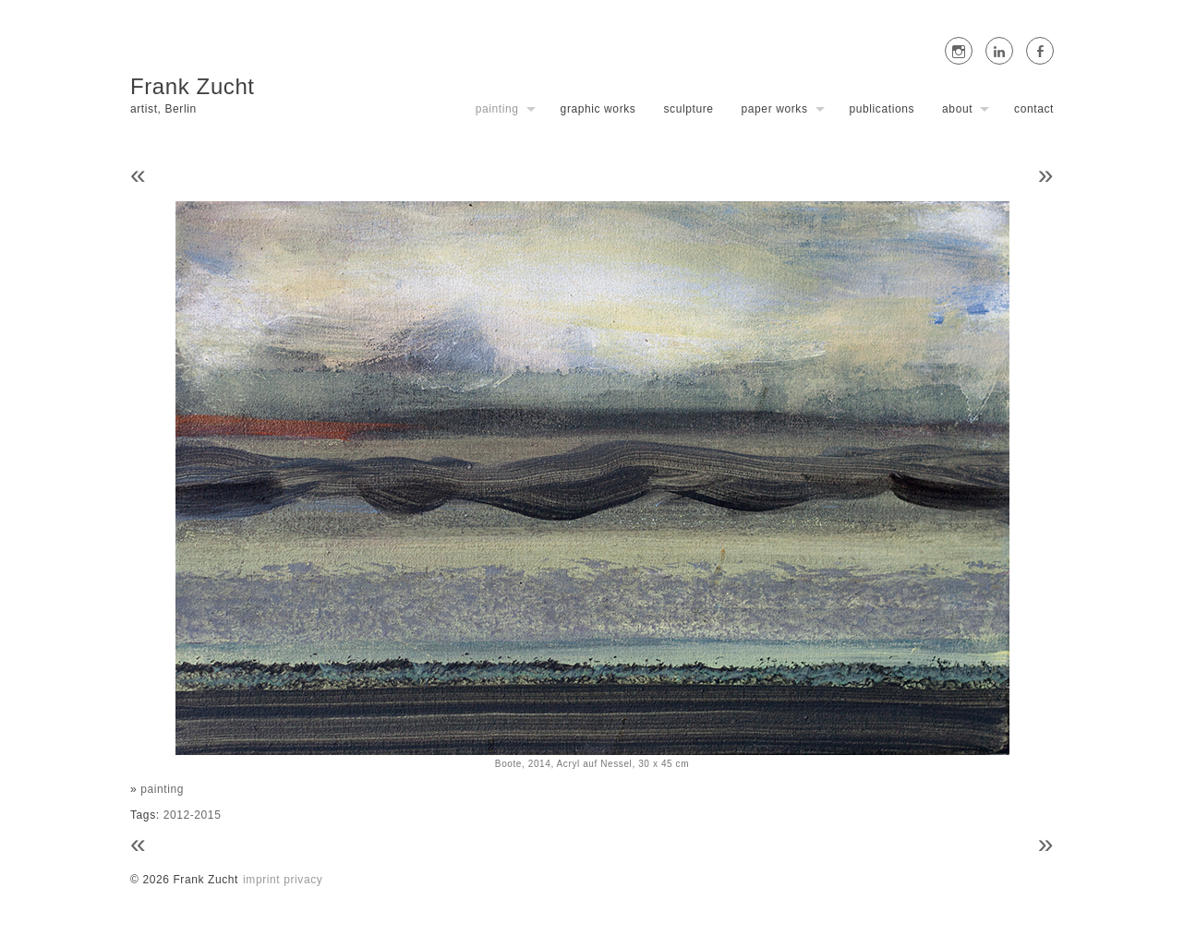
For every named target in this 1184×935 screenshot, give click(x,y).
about (957, 108)
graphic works (598, 108)
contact (1034, 108)
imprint (261, 879)
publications (882, 108)
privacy (303, 879)
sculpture (688, 108)
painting (497, 108)
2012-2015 (192, 815)
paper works (775, 108)
